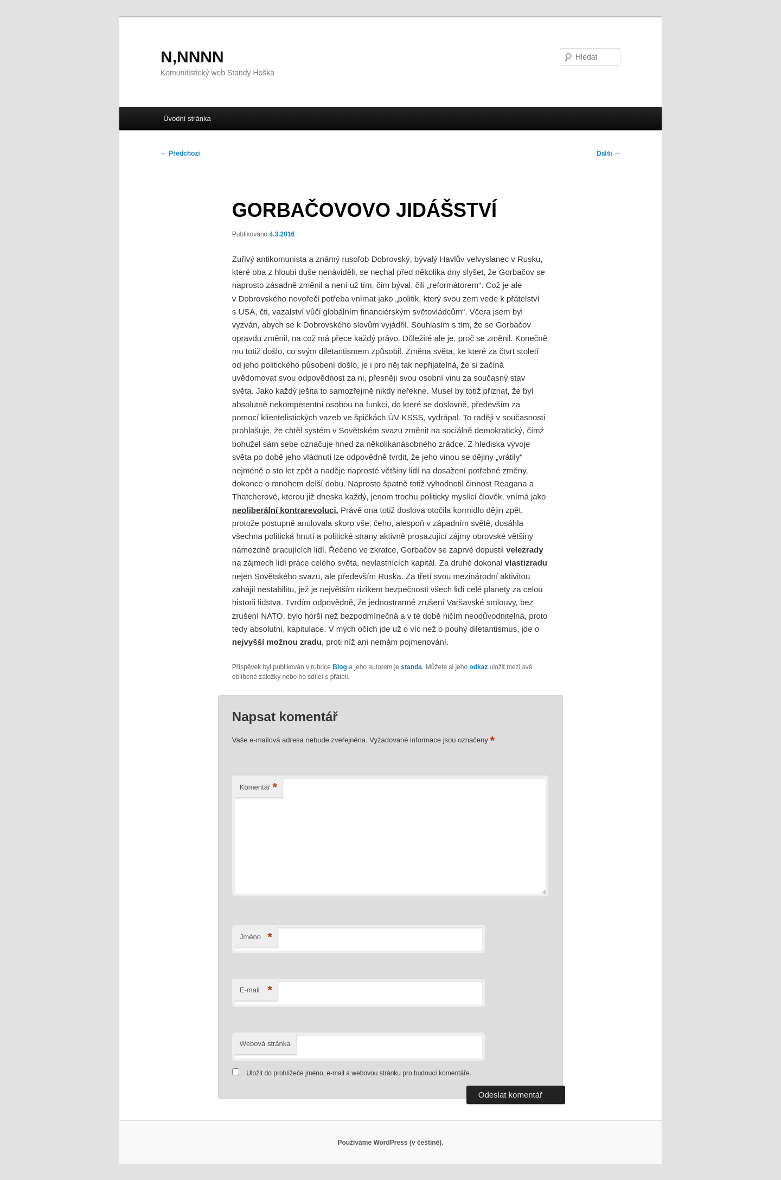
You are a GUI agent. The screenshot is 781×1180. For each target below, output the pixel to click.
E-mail (256, 990)
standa (411, 667)
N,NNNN (192, 57)
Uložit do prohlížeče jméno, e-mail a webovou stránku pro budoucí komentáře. (358, 1073)
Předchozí (180, 153)
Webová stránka (265, 1044)
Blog (339, 667)
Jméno (256, 937)
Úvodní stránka (186, 118)
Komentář (258, 788)
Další (608, 153)
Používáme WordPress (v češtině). (390, 1142)
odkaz (478, 667)
